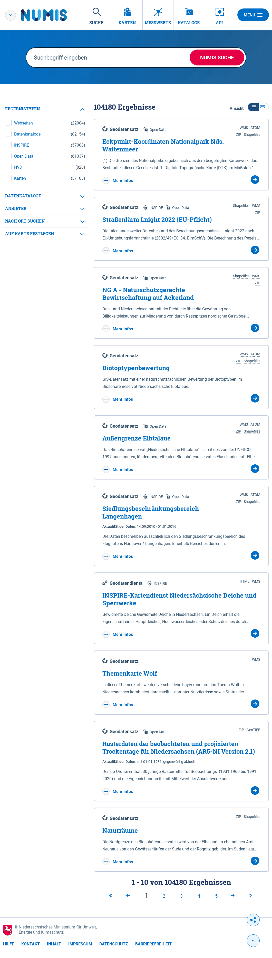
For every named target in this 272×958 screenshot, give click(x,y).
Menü (253, 14)
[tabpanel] (45, 171)
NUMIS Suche (217, 57)
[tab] (45, 109)
